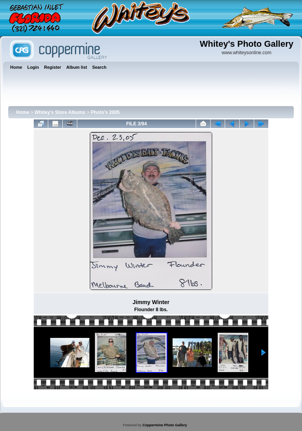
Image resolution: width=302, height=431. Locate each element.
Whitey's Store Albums (60, 112)
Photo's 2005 (105, 112)
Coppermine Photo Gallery (164, 425)
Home (22, 112)
